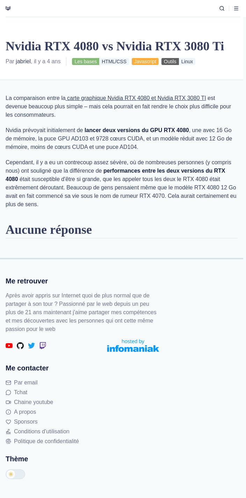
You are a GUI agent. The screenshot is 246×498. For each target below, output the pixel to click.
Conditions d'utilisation (38, 431)
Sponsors (22, 422)
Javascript (145, 61)
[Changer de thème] (15, 474)
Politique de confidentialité (42, 441)
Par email (22, 382)
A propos (21, 412)
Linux (187, 61)
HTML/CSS (114, 61)
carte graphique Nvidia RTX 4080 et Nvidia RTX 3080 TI (136, 98)
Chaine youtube (29, 402)
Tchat (16, 392)
